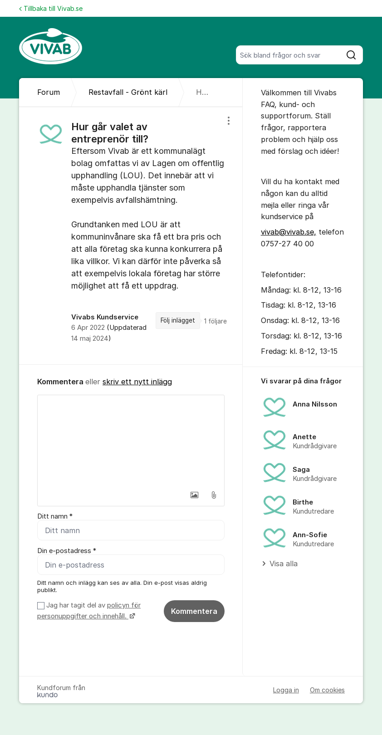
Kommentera (194, 611)
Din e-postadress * (66, 551)
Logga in (286, 690)
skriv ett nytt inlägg (137, 381)
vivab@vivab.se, (288, 231)
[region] (131, 235)
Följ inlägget (178, 320)
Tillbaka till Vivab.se (51, 8)
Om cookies (327, 690)
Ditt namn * (55, 516)
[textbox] (131, 440)
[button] (194, 495)
